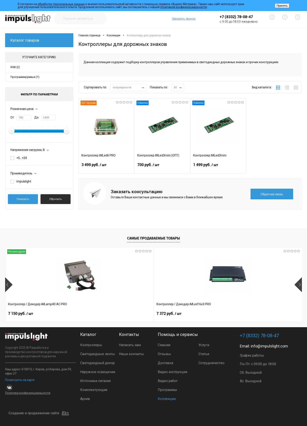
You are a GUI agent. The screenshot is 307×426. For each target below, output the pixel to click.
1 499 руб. (218, 167)
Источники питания (95, 381)
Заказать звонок (183, 18)
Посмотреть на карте (20, 380)
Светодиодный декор (97, 363)
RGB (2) (15, 67)
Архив (85, 399)
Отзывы (164, 354)
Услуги (203, 345)
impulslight (23, 181)
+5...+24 (21, 158)
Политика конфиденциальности (27, 393)
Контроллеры (91, 345)
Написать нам (130, 345)
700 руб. (162, 167)
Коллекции (167, 399)
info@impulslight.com (269, 346)
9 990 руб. (243, 313)
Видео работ (168, 381)
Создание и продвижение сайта (39, 413)
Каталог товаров (39, 40)
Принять (282, 5)
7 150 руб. (20, 313)
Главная (164, 345)
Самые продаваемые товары (153, 238)
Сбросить (55, 199)
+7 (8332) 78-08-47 (236, 17)
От (12, 117)
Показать (23, 199)
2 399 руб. (168, 313)
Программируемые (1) (24, 77)
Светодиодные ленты (97, 354)
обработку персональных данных (61, 4)
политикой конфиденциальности (183, 7)
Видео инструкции (172, 372)
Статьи (203, 354)
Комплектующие (93, 390)
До (36, 117)
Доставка (165, 363)
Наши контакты (131, 354)
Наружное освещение (97, 372)
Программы (167, 390)
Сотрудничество (211, 363)
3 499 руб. (106, 167)
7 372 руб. (94, 313)
